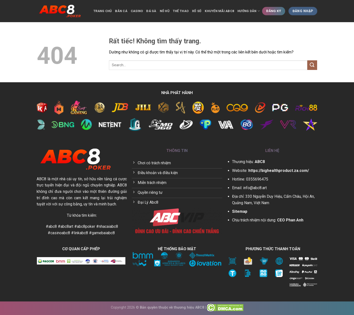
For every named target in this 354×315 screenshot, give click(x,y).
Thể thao (181, 11)
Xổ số (196, 11)
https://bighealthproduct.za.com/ (278, 170)
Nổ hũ (164, 11)
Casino (137, 11)
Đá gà (151, 11)
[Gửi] (312, 65)
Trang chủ (102, 11)
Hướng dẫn (248, 11)
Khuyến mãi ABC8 (219, 11)
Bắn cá (121, 11)
